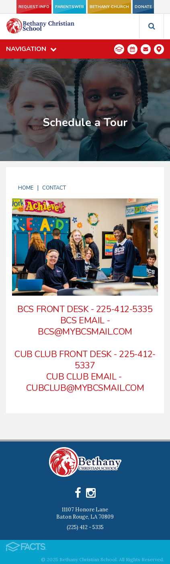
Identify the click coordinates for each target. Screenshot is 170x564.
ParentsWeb (69, 7)
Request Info (33, 7)
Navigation (31, 49)
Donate (143, 7)
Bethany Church (109, 7)
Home (25, 188)
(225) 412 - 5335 (85, 527)
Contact (54, 188)
